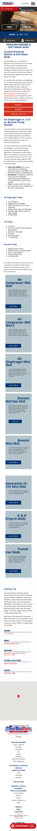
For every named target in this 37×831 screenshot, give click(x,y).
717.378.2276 (18, 814)
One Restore (12, 93)
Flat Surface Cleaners (18, 759)
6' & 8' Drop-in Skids (16, 517)
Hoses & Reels (18, 793)
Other (18, 803)
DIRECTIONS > (18, 818)
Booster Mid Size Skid (17, 399)
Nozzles (18, 795)
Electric (18, 754)
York (18, 773)
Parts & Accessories (18, 791)
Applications (18, 782)
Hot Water (18, 747)
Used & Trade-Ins (18, 114)
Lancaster (18, 777)
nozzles (30, 269)
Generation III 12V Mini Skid (16, 485)
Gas (18, 752)
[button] (18, 699)
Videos (9, 27)
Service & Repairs (18, 770)
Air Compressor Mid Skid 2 (17, 322)
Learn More (13, 306)
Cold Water (18, 749)
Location (27, 27)
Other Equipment (18, 761)
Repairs (18, 105)
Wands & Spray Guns (18, 800)
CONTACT (25, 3)
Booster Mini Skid (17, 442)
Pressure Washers (18, 742)
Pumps (18, 798)
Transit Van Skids (16, 550)
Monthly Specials (18, 786)
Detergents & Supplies (18, 766)
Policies (18, 737)
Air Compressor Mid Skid (17, 282)
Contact (18, 807)
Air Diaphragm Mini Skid (17, 361)
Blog (19, 809)
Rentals (18, 109)
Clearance (18, 788)
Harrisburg (18, 775)
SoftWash (18, 756)
